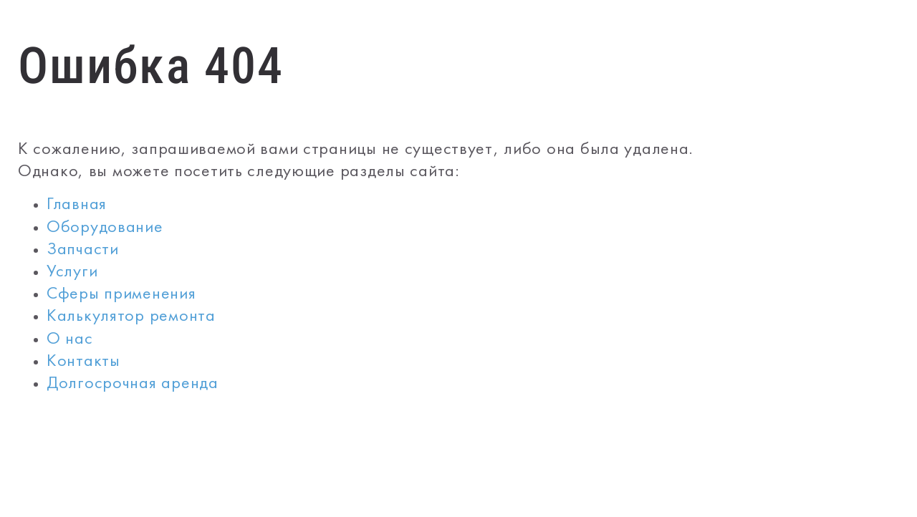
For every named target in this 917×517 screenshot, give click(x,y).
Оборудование (105, 228)
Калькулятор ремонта (131, 317)
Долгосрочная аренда (133, 384)
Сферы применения (121, 294)
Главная (77, 205)
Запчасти (83, 250)
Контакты (83, 362)
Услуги (72, 272)
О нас (70, 340)
